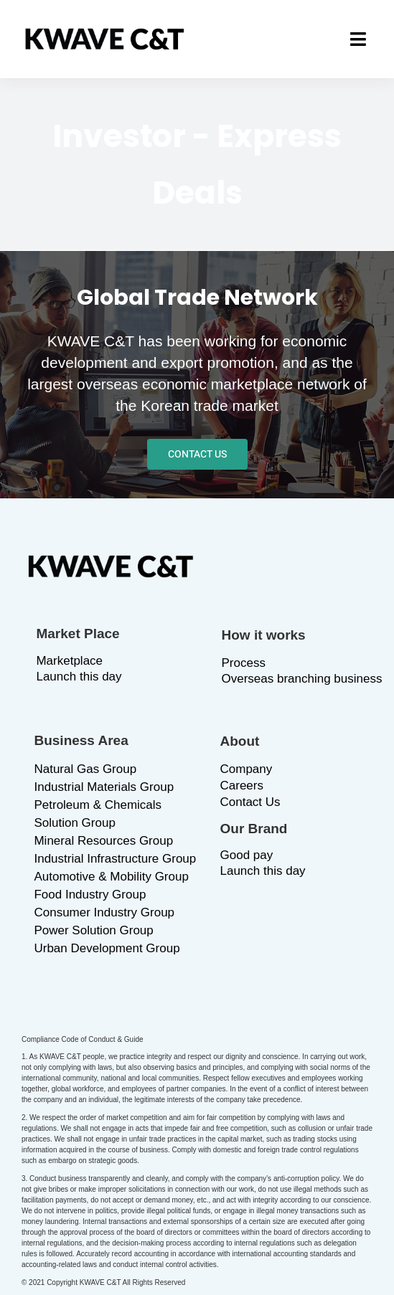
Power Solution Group (93, 930)
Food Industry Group (90, 894)
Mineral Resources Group (103, 841)
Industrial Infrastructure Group (115, 858)
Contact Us (250, 802)
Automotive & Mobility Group (111, 876)
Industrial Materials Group (104, 787)
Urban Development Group (106, 948)
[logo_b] (105, 34)
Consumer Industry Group (104, 912)
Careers (241, 785)
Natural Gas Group (85, 769)
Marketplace (69, 661)
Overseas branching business (302, 679)
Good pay (246, 855)
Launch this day (78, 676)
